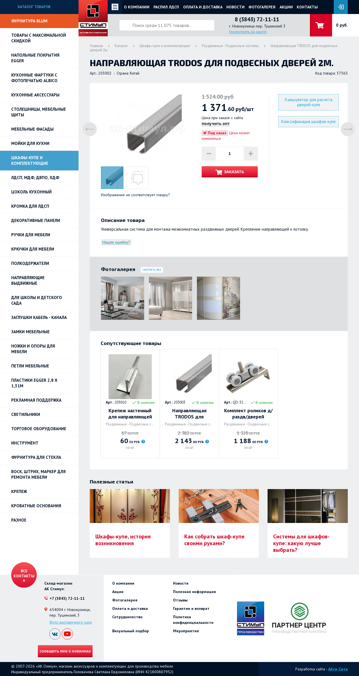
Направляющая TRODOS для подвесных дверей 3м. (189, 414)
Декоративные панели (35, 220)
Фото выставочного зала (70, 622)
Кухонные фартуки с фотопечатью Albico (34, 77)
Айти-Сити (338, 669)
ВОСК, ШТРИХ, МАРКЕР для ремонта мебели (38, 474)
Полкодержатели (30, 263)
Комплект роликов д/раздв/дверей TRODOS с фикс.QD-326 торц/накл (248, 414)
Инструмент (24, 443)
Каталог (121, 45)
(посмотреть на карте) (248, 31)
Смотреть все (151, 270)
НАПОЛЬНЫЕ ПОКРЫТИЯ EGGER (35, 57)
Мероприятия (186, 630)
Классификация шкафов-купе (308, 121)
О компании (136, 7)
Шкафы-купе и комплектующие (29, 160)
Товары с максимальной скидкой (38, 38)
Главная (96, 45)
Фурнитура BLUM (29, 21)
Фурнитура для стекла (36, 457)
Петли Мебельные (30, 366)
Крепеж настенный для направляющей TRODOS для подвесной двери (130, 414)
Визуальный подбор (130, 630)
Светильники (25, 414)
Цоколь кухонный (31, 192)
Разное (18, 520)
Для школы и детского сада (36, 300)
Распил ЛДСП (166, 7)
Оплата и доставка (202, 7)
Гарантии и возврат (191, 608)
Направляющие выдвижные (28, 280)
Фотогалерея (261, 7)
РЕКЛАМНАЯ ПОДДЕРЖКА (36, 400)
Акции (286, 7)
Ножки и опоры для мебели (33, 348)
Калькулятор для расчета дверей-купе (308, 102)
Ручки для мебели (30, 234)
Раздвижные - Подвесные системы (230, 45)
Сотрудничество (127, 616)
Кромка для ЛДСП (30, 206)
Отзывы (180, 600)
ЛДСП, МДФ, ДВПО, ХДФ (35, 177)
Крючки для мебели (32, 249)
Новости (235, 7)
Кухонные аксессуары (35, 95)
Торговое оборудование (38, 428)
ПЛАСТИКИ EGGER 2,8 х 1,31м (34, 383)
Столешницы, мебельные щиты (38, 112)
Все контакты (23, 573)
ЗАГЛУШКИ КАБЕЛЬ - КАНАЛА (39, 317)
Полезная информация (194, 591)
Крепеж (19, 491)
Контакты (307, 7)
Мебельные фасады (32, 129)
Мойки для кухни (30, 143)
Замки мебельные (30, 331)
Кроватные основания (36, 505)
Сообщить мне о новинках (65, 651)
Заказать (234, 171)
